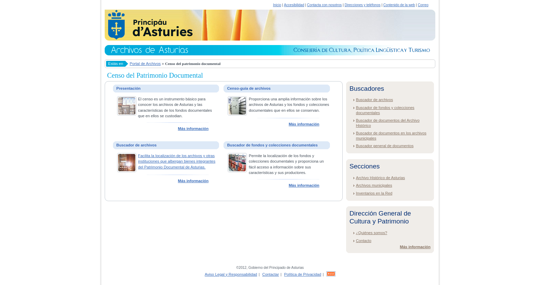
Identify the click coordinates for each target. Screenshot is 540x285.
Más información (193, 129)
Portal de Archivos (145, 64)
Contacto (363, 241)
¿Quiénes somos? (371, 233)
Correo (423, 5)
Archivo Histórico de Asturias (380, 178)
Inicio (277, 5)
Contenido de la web (399, 5)
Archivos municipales (374, 185)
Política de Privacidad (302, 274)
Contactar (270, 274)
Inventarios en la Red (374, 193)
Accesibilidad (294, 5)
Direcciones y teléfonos (363, 5)
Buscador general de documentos (384, 146)
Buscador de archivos (374, 100)
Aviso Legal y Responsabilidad (231, 274)
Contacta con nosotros (324, 5)
